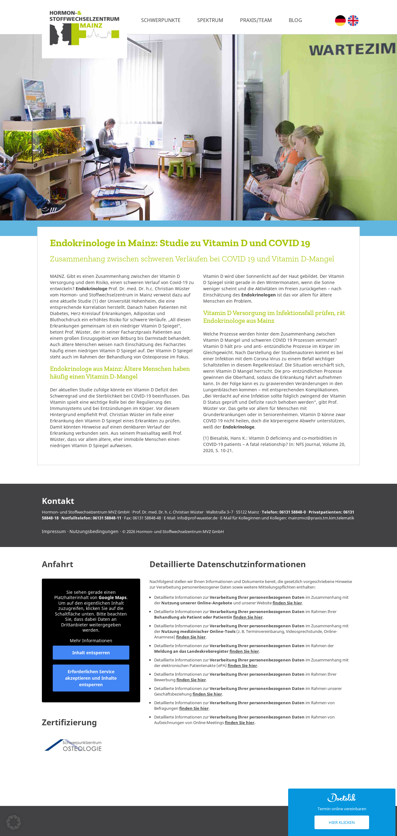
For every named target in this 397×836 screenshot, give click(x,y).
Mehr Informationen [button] (91, 640)
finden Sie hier (287, 603)
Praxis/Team (256, 20)
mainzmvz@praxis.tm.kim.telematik (321, 518)
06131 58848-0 (292, 512)
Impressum (54, 531)
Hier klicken (342, 822)
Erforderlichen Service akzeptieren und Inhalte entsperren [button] (91, 678)
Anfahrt (57, 564)
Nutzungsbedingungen (93, 531)
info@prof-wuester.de (197, 518)
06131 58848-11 (107, 518)
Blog (295, 20)
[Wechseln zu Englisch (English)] (353, 20)
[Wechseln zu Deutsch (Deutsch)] (340, 20)
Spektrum (210, 20)
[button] (13, 822)
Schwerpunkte (161, 20)
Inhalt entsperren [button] (91, 653)
